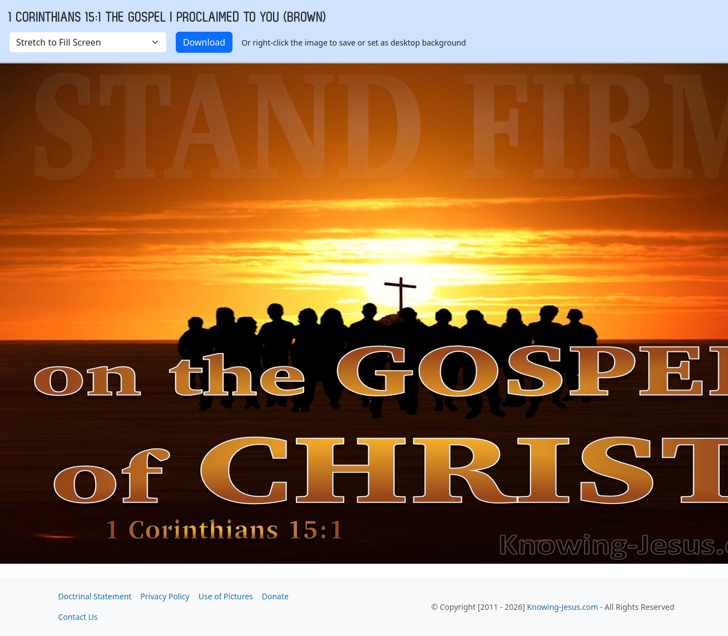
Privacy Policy (164, 596)
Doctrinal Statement (95, 596)
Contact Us (78, 617)
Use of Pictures (226, 596)
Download (204, 42)
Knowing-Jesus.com (562, 607)
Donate (275, 596)
